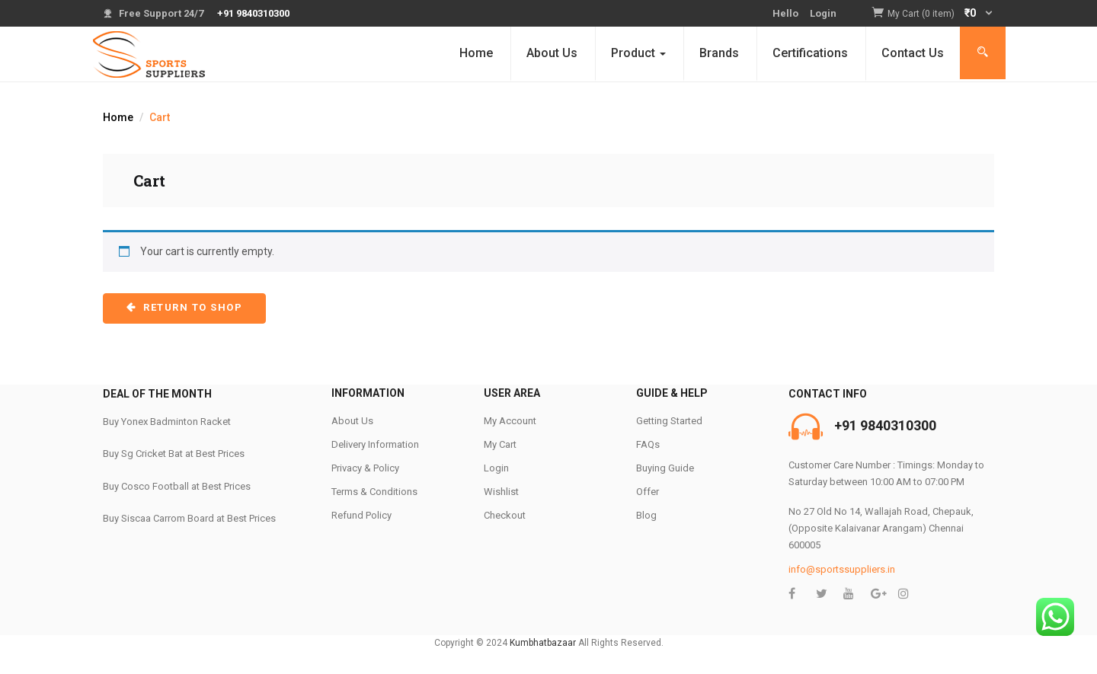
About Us (551, 53)
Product (638, 53)
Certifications (810, 53)
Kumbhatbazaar (543, 642)
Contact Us (912, 53)
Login (823, 13)
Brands (719, 53)
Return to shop (191, 307)
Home (476, 53)
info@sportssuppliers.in (841, 569)
